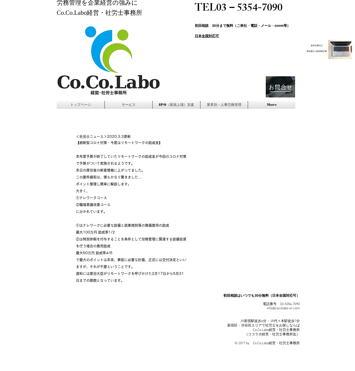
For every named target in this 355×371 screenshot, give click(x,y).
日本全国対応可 (207, 36)
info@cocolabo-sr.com (283, 308)
